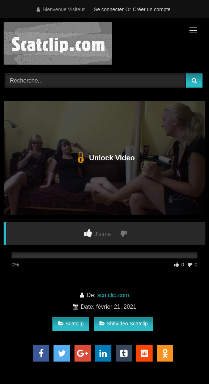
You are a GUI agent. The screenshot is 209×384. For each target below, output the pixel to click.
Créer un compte (151, 9)
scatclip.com (113, 295)
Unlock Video (104, 157)
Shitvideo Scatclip (123, 323)
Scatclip (71, 323)
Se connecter (109, 9)
